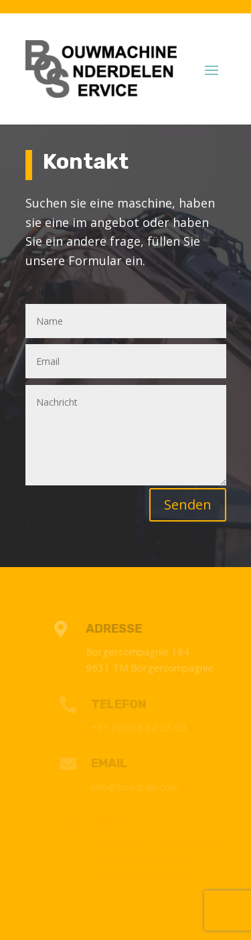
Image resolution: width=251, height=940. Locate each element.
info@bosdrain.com (137, 786)
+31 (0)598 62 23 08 (141, 727)
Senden (188, 504)
